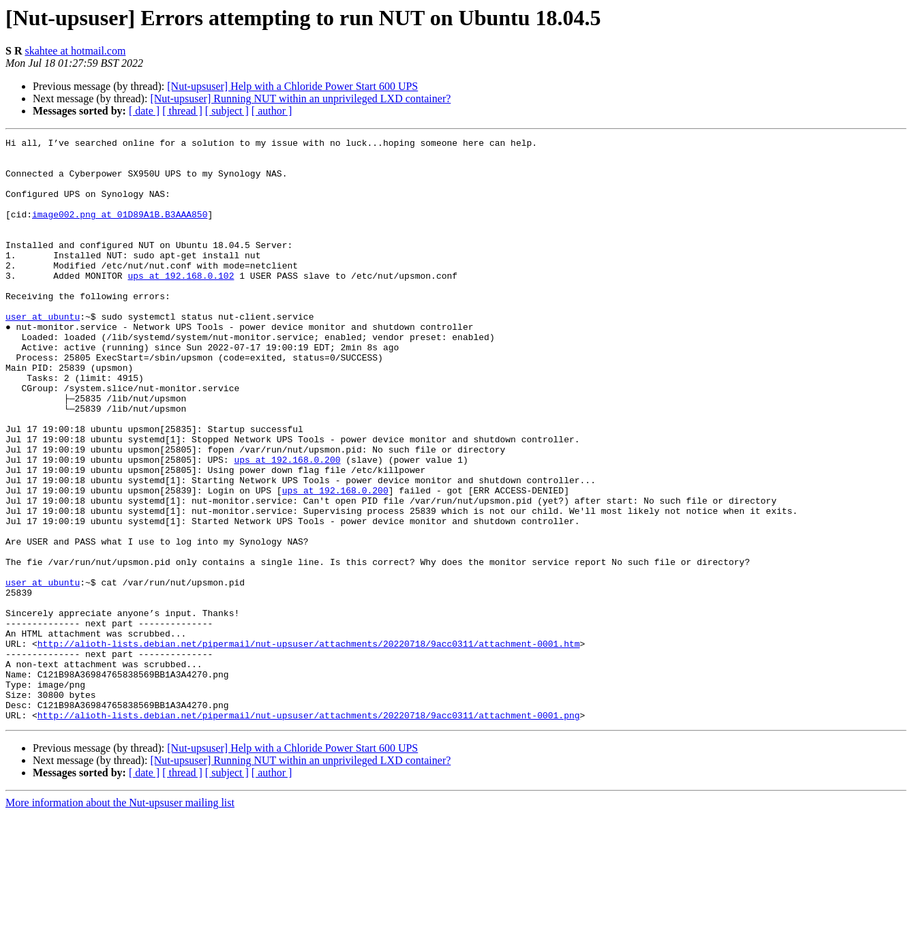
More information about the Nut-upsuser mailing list (119, 919)
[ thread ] (182, 111)
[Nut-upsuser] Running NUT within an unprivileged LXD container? (300, 98)
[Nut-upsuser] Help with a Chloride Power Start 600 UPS (292, 86)
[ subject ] (227, 111)
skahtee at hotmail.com (75, 51)
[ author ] (272, 111)
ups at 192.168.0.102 (180, 304)
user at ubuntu (42, 353)
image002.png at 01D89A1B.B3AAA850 (119, 230)
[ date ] (144, 111)
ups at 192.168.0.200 (287, 525)
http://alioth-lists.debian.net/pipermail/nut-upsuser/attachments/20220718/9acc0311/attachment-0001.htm (308, 745)
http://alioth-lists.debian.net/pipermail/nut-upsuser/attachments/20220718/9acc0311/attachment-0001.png (308, 831)
